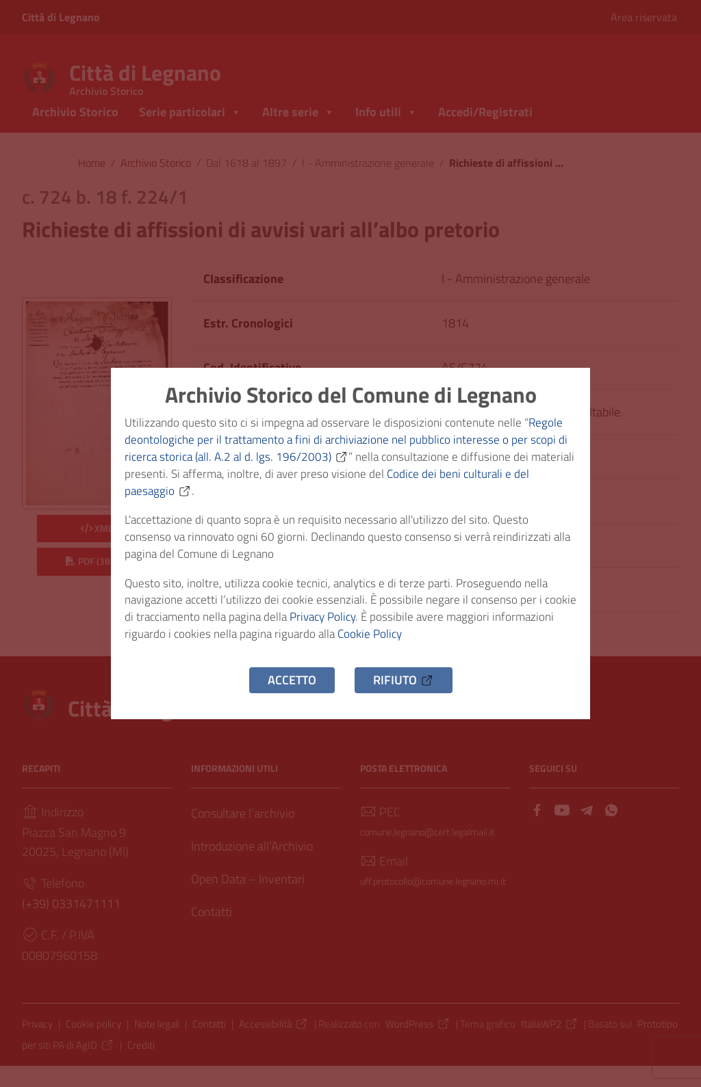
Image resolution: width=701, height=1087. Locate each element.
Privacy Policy (368, 626)
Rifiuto (403, 693)
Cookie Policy (445, 645)
